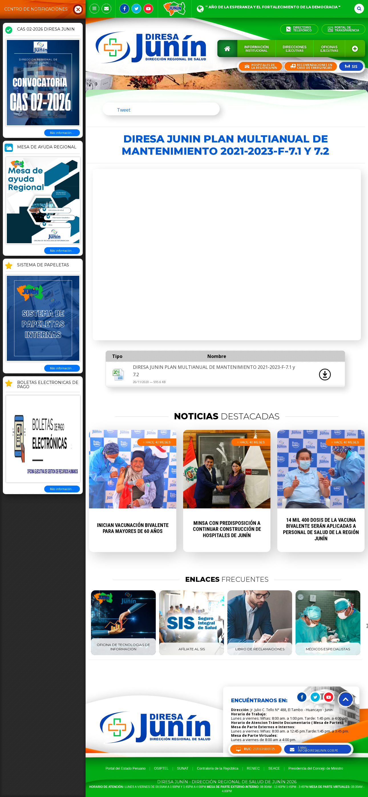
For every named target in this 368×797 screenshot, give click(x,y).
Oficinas (329, 48)
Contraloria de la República (217, 768)
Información (256, 48)
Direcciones (294, 48)
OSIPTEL (161, 768)
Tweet (123, 110)
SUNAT (183, 768)
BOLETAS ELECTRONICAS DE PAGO (47, 385)
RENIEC (253, 768)
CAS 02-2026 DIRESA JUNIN (46, 29)
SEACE (274, 768)
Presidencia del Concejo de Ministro (315, 768)
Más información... (62, 133)
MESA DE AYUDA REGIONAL (46, 147)
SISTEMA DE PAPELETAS (43, 265)
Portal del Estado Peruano (125, 768)
